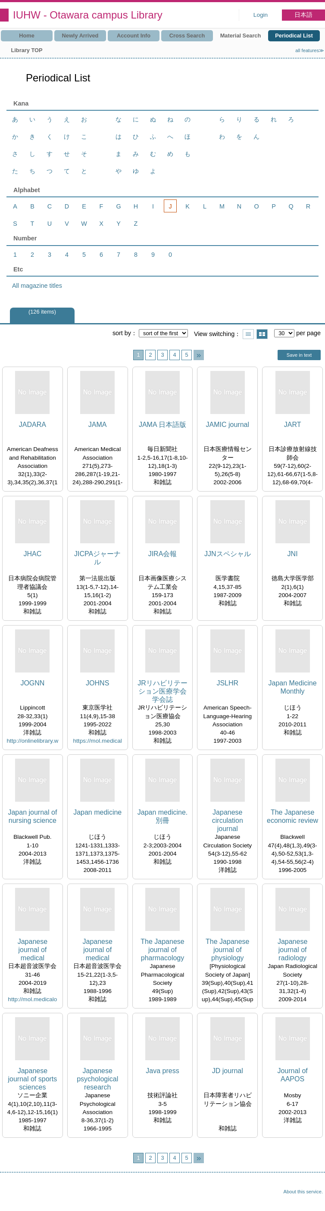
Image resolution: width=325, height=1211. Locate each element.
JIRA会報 (162, 553)
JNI (293, 553)
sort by (121, 333)
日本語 (303, 15)
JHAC (33, 553)
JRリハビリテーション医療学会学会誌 (163, 691)
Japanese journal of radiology (292, 950)
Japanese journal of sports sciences (32, 1079)
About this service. (303, 1191)
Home (26, 35)
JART (292, 424)
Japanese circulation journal (227, 820)
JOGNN (32, 683)
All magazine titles (37, 285)
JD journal (227, 1070)
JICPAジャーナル (97, 558)
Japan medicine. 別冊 (163, 816)
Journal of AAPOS (292, 1075)
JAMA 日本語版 (162, 424)
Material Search (240, 35)
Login (260, 15)
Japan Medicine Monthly (293, 687)
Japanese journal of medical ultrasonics (32, 950)
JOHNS (97, 683)
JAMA (97, 424)
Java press (162, 1070)
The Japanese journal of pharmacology (162, 950)
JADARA (32, 424)
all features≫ (309, 50)
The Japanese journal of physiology (227, 950)
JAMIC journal (227, 424)
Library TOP (26, 50)
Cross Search (187, 35)
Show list (248, 334)
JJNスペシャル (227, 553)
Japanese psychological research (97, 1079)
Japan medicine (97, 812)
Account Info (133, 35)
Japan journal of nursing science (32, 816)
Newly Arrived (80, 35)
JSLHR (227, 683)
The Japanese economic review (292, 816)
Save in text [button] (299, 355)
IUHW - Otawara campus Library (87, 15)
